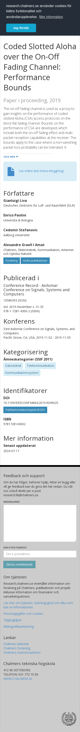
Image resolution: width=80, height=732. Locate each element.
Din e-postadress (15, 547)
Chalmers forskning (16, 648)
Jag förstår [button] (21, 28)
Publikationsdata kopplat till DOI (25, 410)
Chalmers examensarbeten (22, 652)
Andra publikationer (35, 260)
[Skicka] (19, 564)
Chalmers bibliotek (16, 644)
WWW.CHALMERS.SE (17, 679)
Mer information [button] (51, 17)
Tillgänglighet (12, 620)
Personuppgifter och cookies (23, 614)
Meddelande (11, 501)
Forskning (11, 260)
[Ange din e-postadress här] (40, 554)
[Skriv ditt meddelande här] (40, 523)
